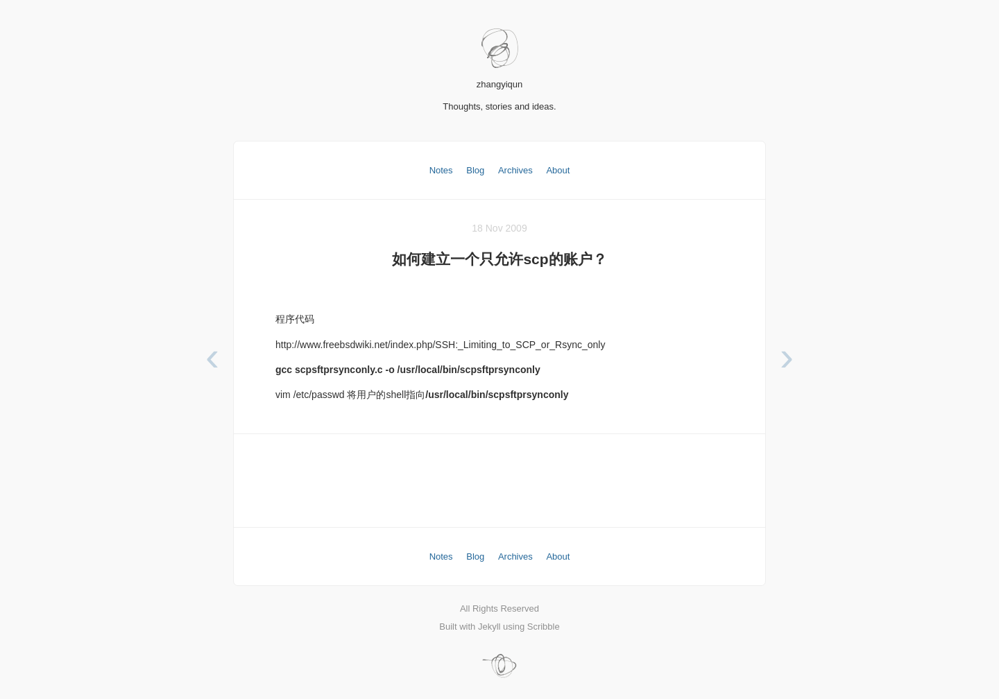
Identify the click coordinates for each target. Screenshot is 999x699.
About (558, 170)
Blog (475, 170)
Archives (515, 170)
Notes (441, 170)
